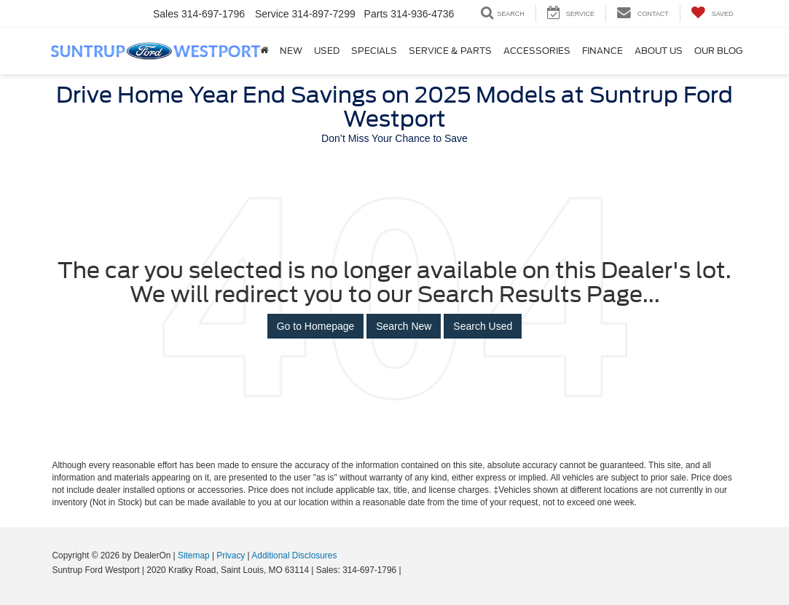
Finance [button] (602, 50)
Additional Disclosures (294, 555)
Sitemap (194, 555)
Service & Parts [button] (450, 50)
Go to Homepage (316, 326)
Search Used (482, 326)
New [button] (291, 50)
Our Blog (718, 50)
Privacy (230, 555)
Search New (403, 326)
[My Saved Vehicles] (712, 13)
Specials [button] (374, 50)
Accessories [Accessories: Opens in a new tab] (536, 50)
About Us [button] (659, 50)
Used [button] (326, 50)
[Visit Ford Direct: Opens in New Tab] (407, 570)
